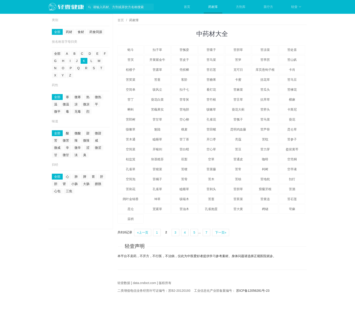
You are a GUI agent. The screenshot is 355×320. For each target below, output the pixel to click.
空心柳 (184, 119)
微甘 (66, 155)
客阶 (184, 79)
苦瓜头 (265, 89)
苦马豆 (292, 79)
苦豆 (238, 149)
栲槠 (265, 209)
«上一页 (142, 232)
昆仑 (130, 209)
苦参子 (292, 139)
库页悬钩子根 (265, 69)
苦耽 (265, 139)
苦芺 (130, 60)
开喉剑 (157, 149)
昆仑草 (292, 129)
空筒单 (130, 89)
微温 (66, 104)
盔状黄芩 (292, 149)
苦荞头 (265, 109)
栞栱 (130, 219)
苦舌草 (238, 99)
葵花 (292, 119)
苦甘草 (157, 119)
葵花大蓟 (238, 109)
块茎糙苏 (157, 159)
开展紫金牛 (157, 60)
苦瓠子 (238, 119)
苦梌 (238, 179)
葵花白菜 (157, 99)
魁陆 (157, 129)
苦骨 (184, 179)
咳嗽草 (211, 109)
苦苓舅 (184, 99)
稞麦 (184, 129)
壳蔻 (238, 139)
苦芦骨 (265, 129)
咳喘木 (184, 199)
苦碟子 (211, 50)
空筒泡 (130, 179)
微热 (98, 97)
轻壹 (296, 7)
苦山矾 (292, 60)
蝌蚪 (130, 109)
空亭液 (292, 169)
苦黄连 (265, 199)
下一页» (220, 232)
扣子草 (157, 50)
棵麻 (292, 99)
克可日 (238, 69)
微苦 (66, 140)
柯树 (265, 169)
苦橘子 (157, 179)
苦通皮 (238, 159)
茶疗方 (268, 7)
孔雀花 (211, 119)
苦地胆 (184, 109)
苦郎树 (130, 119)
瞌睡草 (157, 139)
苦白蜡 (184, 149)
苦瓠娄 (184, 50)
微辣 (86, 140)
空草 (211, 159)
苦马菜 (211, 60)
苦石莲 (211, 69)
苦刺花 (130, 189)
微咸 (57, 147)
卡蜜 (238, 79)
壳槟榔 (184, 69)
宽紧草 (157, 209)
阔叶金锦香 (131, 199)
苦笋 (238, 60)
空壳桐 (292, 159)
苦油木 (184, 209)
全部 (57, 32)
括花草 (265, 79)
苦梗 (184, 169)
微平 (57, 111)
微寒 (77, 97)
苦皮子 (184, 60)
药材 (69, 32)
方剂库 (240, 7)
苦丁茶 (184, 139)
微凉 (86, 104)
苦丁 (130, 99)
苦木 (211, 179)
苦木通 (130, 139)
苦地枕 (265, 179)
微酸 (77, 133)
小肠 (74, 184)
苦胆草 (238, 50)
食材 (81, 32)
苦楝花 (292, 89)
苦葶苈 (265, 60)
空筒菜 (130, 149)
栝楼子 (130, 69)
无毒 (77, 111)
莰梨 (184, 159)
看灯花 (211, 89)
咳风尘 (157, 89)
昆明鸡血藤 (238, 129)
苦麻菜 (238, 89)
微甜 (98, 133)
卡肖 (292, 69)
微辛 (77, 147)
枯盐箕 (130, 159)
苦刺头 (211, 189)
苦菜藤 (211, 169)
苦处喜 (292, 50)
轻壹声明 (135, 246)
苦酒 (292, 189)
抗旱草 (265, 99)
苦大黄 (238, 209)
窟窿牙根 (265, 189)
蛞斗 (130, 50)
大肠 (86, 184)
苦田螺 (211, 129)
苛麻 (292, 209)
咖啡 (265, 159)
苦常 (238, 169)
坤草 (157, 199)
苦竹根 (211, 99)
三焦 (69, 191)
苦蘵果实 (157, 109)
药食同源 (95, 32)
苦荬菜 (130, 79)
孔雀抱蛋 (211, 209)
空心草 (211, 149)
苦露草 (157, 69)
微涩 (98, 147)
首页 (187, 7)
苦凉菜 (265, 50)
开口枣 (211, 139)
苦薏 (157, 79)
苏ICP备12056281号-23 (253, 290)
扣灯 (292, 179)
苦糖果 (211, 79)
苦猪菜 (157, 169)
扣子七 (184, 89)
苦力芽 (265, 149)
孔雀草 (130, 169)
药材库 (213, 7)
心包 (57, 191)
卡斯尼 (292, 109)
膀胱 (98, 184)
